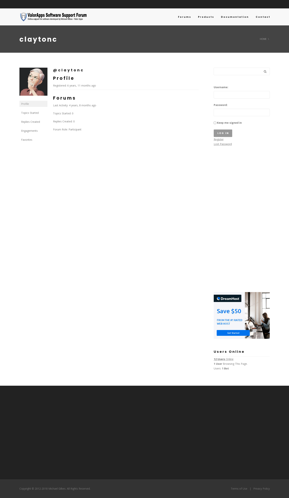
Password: (221, 105)
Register (219, 139)
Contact (263, 16)
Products (206, 16)
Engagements (29, 130)
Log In (223, 133)
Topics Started (30, 113)
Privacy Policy (261, 488)
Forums (184, 16)
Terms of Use (239, 488)
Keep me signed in (229, 122)
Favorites (26, 139)
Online (224, 359)
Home (263, 39)
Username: (221, 87)
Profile (25, 104)
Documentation (235, 16)
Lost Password (223, 144)
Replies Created (30, 122)
